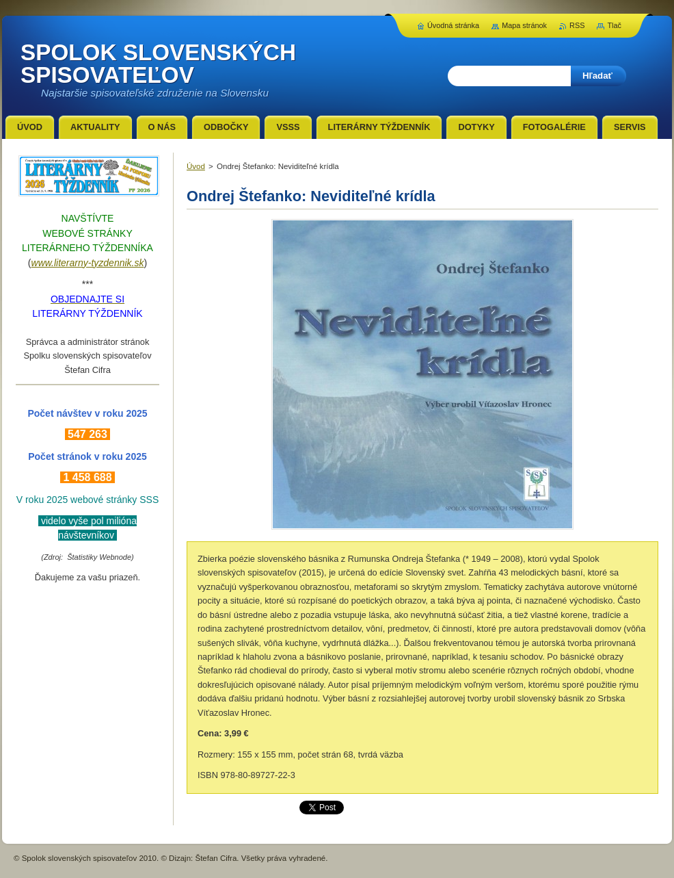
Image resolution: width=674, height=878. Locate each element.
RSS (576, 25)
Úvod (196, 166)
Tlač (614, 25)
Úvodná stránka (453, 25)
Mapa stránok (524, 25)
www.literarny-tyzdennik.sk (87, 262)
